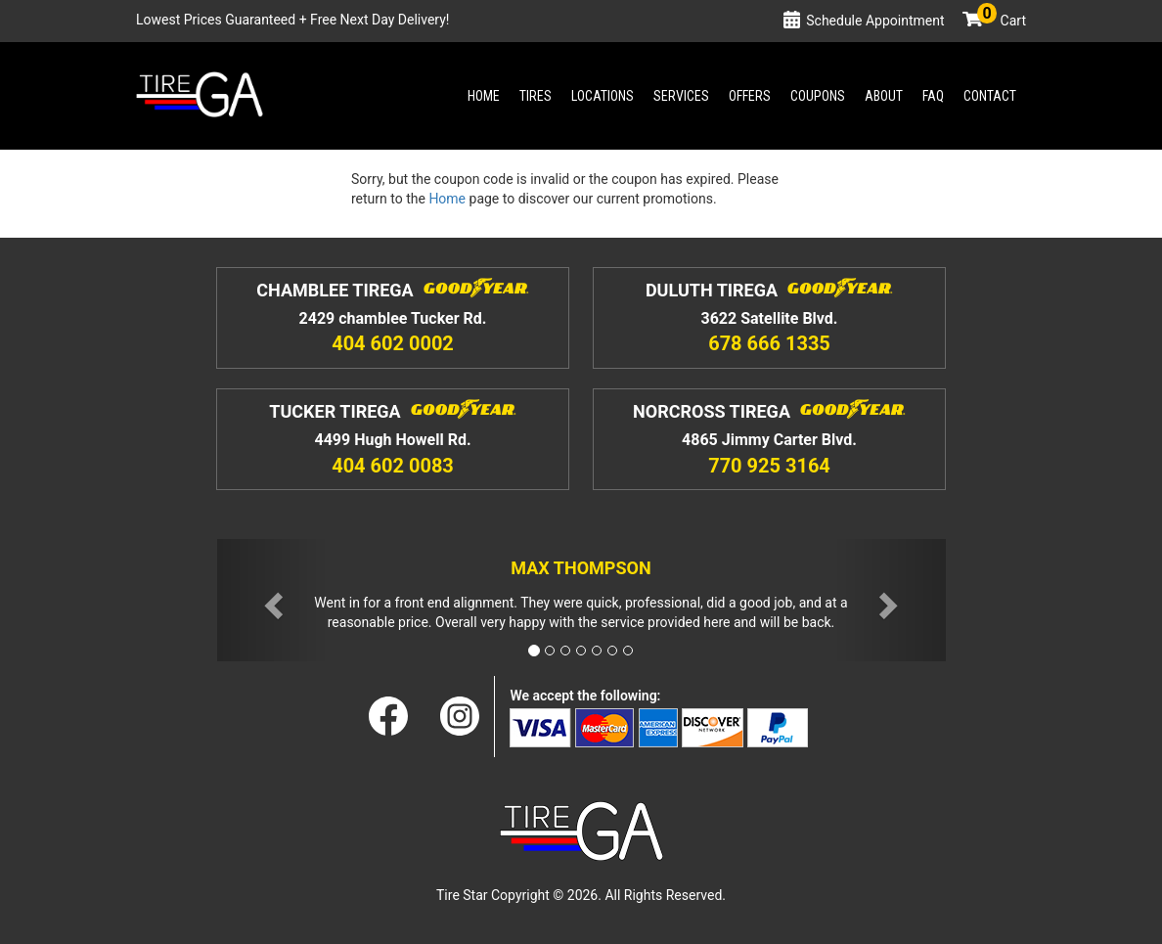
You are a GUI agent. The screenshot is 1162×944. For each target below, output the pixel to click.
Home (484, 96)
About (884, 96)
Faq (933, 96)
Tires (535, 96)
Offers (750, 96)
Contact (989, 96)
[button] (272, 600)
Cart (1001, 20)
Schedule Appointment (875, 20)
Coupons (817, 96)
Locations (602, 96)
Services (681, 96)
